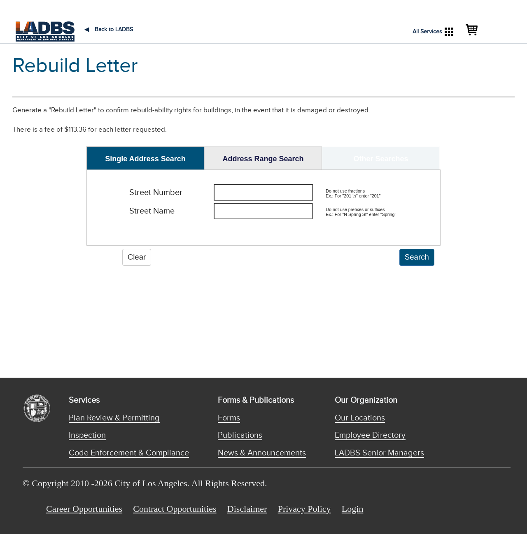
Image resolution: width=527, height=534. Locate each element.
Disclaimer (247, 509)
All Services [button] (433, 32)
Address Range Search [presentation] (262, 159)
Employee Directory (370, 435)
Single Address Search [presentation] (145, 159)
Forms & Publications (256, 400)
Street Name (152, 211)
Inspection (87, 435)
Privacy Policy (304, 509)
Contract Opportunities (174, 509)
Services (84, 400)
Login (353, 509)
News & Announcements (262, 453)
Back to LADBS (108, 29)
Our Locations (360, 418)
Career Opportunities (84, 509)
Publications (240, 435)
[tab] (145, 157)
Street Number (155, 192)
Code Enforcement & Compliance (129, 453)
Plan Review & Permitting (114, 418)
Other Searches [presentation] (380, 159)
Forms (229, 418)
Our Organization (366, 400)
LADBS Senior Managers (379, 453)
